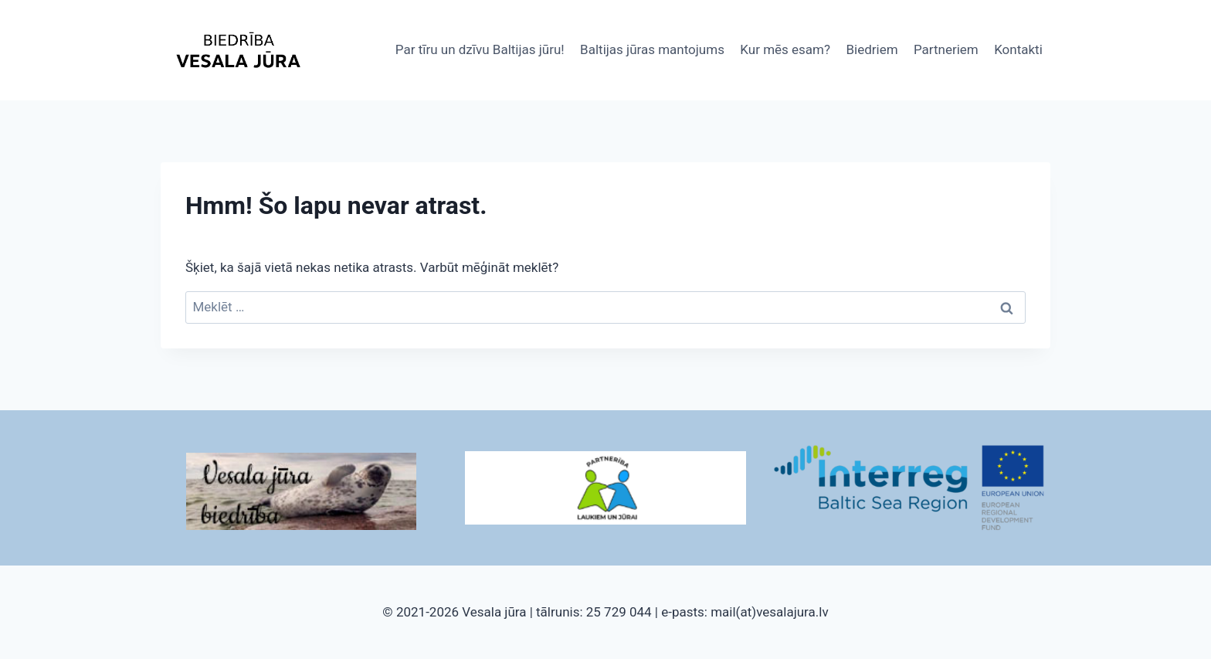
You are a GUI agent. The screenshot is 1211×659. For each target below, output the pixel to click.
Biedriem (871, 49)
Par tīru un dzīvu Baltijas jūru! (480, 49)
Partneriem (946, 49)
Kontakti (1018, 49)
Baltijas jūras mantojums (652, 49)
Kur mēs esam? (785, 49)
